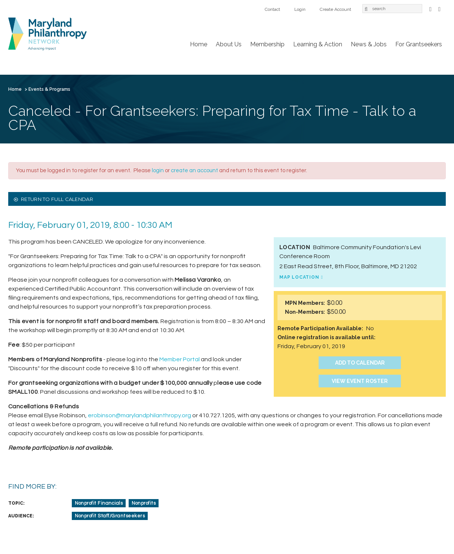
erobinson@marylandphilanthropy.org (139, 415)
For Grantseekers (418, 44)
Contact (272, 9)
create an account (194, 170)
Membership (267, 44)
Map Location (299, 277)
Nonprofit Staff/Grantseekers (110, 516)
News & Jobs (369, 44)
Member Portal (179, 359)
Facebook (430, 8)
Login (300, 9)
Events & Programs (49, 89)
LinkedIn (439, 8)
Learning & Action (317, 44)
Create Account (335, 9)
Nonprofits (144, 503)
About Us (229, 44)
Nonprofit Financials (99, 503)
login (158, 170)
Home (198, 44)
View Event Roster (360, 381)
